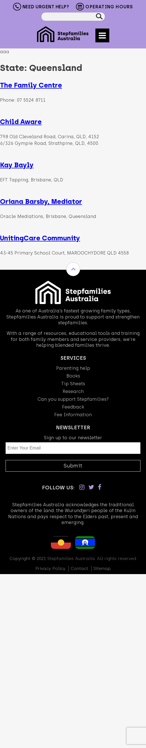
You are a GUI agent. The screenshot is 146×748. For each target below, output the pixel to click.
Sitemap (102, 568)
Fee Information (73, 414)
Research (73, 391)
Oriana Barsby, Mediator (41, 201)
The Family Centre (31, 85)
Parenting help (73, 368)
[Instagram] (82, 487)
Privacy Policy (50, 568)
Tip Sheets (73, 383)
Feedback (73, 407)
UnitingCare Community (40, 238)
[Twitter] (91, 487)
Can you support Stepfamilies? (73, 399)
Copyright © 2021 (27, 558)
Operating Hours (104, 7)
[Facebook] (100, 487)
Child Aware (21, 122)
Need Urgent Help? (41, 7)
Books (73, 376)
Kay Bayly (17, 165)
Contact (79, 568)
